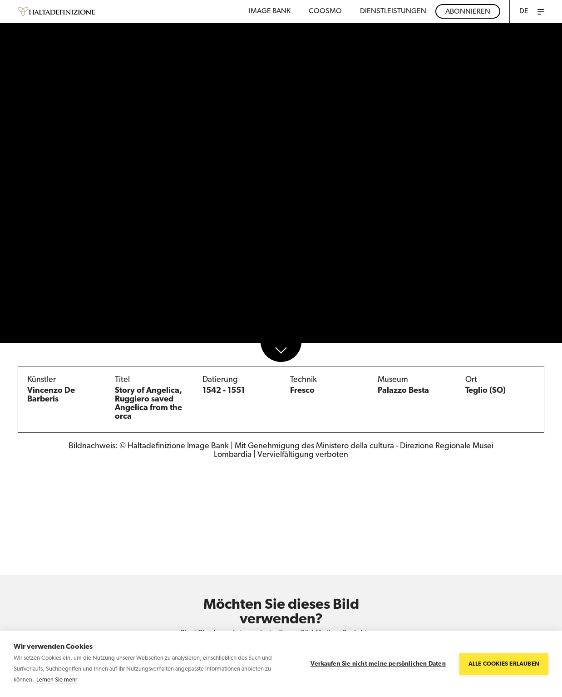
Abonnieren (467, 11)
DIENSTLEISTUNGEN (393, 11)
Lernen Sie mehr (56, 680)
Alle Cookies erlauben (503, 664)
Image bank (270, 11)
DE (523, 11)
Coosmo (325, 11)
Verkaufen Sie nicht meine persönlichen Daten (378, 664)
